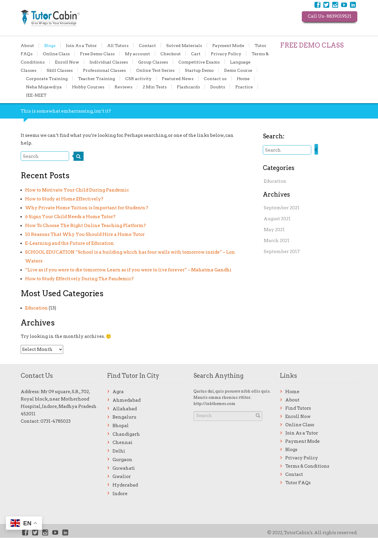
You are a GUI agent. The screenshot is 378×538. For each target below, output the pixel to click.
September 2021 (281, 207)
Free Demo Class (97, 53)
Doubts (217, 86)
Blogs (50, 45)
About (27, 45)
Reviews (123, 86)
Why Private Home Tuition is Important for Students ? (86, 207)
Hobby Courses (88, 86)
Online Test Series (155, 70)
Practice (244, 86)
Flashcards (188, 86)
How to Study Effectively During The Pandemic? (79, 278)
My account (137, 53)
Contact (147, 45)
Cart (196, 53)
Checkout (170, 53)
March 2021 (276, 240)
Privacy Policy (226, 53)
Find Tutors (298, 408)
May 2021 (274, 229)
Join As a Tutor (81, 45)
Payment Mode (228, 45)
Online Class (56, 53)
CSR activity (138, 78)
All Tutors (117, 45)
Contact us (215, 78)
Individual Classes (108, 61)
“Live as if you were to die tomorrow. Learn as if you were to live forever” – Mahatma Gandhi (128, 270)
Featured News (177, 78)
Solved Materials (184, 45)
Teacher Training (96, 78)
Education (36, 308)
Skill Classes (60, 70)
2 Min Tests (155, 86)
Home (243, 78)
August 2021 (277, 218)
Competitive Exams (199, 61)
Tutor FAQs (298, 482)
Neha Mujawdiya (44, 86)
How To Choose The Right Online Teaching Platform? (85, 225)
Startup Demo (199, 70)
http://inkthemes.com (214, 403)
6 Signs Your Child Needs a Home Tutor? (70, 216)
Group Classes (153, 61)
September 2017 (282, 251)
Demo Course (238, 70)
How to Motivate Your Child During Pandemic (77, 190)
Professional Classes (104, 70)
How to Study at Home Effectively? (64, 199)
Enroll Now (67, 61)
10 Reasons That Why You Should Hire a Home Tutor (85, 234)
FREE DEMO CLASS (312, 45)
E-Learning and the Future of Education (69, 243)
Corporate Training (47, 78)
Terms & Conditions (307, 466)
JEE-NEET (36, 95)
